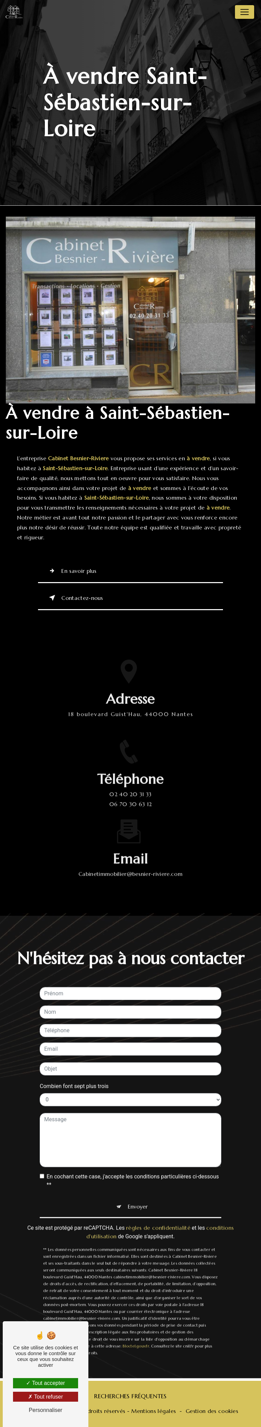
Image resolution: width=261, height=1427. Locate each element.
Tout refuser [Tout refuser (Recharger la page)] (45, 1397)
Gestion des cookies (212, 1410)
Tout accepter (45, 1383)
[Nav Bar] (244, 12)
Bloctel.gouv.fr (136, 1337)
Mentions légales (153, 1410)
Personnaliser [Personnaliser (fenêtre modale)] (45, 1410)
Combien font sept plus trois (74, 1077)
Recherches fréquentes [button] (130, 1396)
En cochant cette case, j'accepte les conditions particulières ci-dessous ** (133, 1171)
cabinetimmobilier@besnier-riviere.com (130, 864)
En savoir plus (71, 571)
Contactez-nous (74, 598)
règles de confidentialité (158, 1218)
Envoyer (138, 1197)
